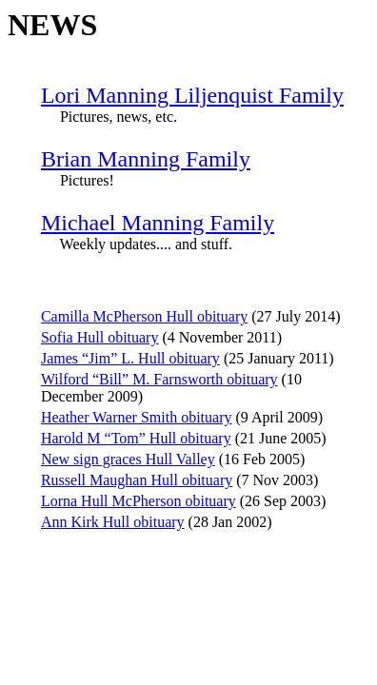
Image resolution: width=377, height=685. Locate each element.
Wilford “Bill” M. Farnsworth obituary (159, 379)
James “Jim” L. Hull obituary (130, 358)
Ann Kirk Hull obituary (113, 522)
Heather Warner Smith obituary (136, 417)
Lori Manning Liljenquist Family (192, 95)
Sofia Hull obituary (100, 337)
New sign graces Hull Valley (128, 459)
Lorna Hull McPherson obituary (138, 501)
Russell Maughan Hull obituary (136, 480)
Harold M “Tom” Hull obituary (136, 438)
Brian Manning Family (145, 159)
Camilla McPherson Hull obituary (144, 316)
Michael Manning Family (157, 222)
